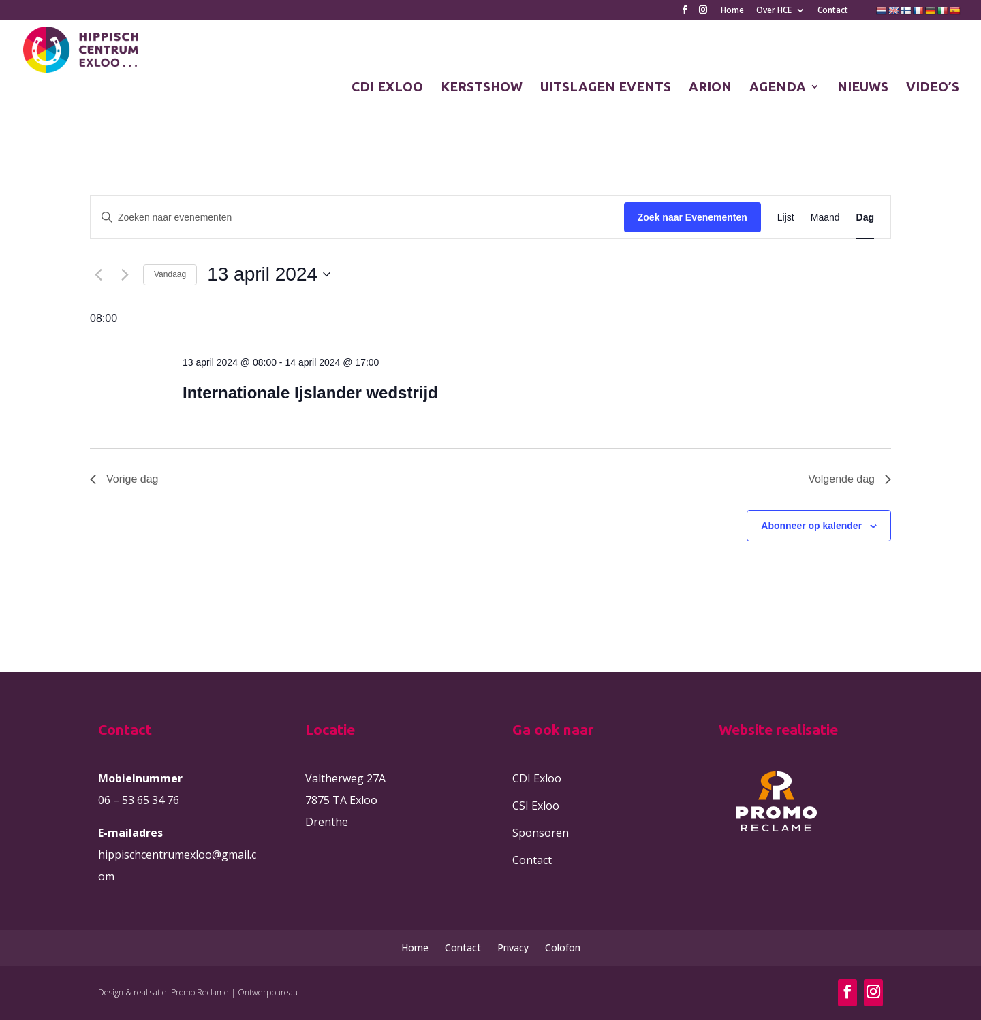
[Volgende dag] (124, 274)
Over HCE (774, 11)
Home (732, 11)
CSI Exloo (535, 805)
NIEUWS (862, 88)
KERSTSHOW (482, 88)
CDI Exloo (536, 778)
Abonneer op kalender (811, 525)
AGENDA (777, 88)
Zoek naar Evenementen (692, 217)
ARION (710, 88)
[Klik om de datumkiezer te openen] (268, 274)
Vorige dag (124, 479)
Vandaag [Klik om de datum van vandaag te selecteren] (170, 274)
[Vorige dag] (98, 274)
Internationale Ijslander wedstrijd (310, 392)
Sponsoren (540, 832)
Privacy (513, 947)
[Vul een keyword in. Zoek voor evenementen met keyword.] (357, 217)
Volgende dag (849, 479)
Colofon (562, 947)
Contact (833, 11)
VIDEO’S (932, 88)
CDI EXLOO (387, 88)
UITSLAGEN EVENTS (605, 88)
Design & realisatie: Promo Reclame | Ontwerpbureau (198, 992)
